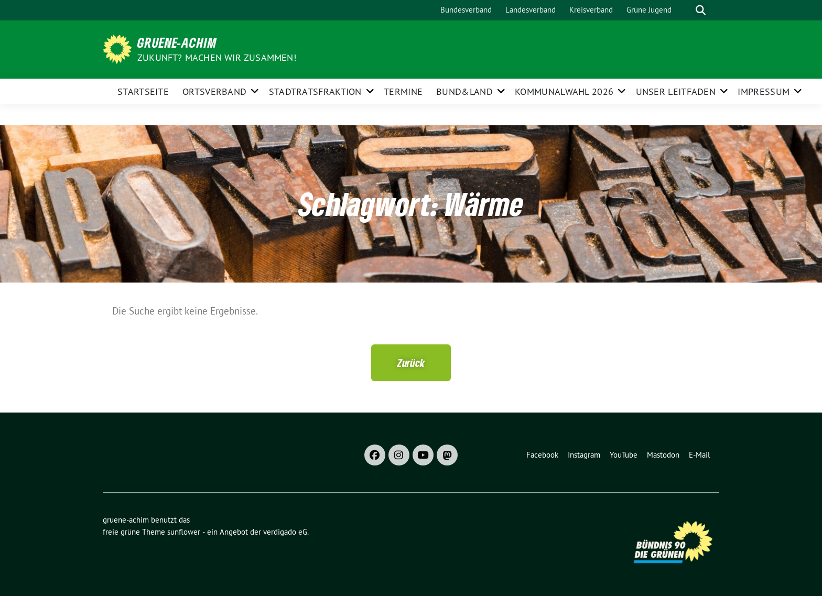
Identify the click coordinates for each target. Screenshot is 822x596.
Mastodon (663, 455)
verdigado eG (285, 532)
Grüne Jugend (649, 10)
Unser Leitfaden (676, 91)
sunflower (183, 532)
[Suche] (685, 10)
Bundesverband (466, 10)
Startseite (143, 91)
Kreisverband (591, 10)
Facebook (542, 455)
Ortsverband (214, 91)
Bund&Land (464, 91)
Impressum (763, 91)
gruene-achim (177, 42)
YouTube (623, 455)
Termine (403, 91)
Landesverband (530, 10)
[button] (411, 362)
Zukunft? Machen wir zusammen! (216, 57)
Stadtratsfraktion (315, 91)
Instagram (584, 455)
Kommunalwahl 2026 (564, 91)
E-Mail (699, 455)
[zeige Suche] (700, 10)
